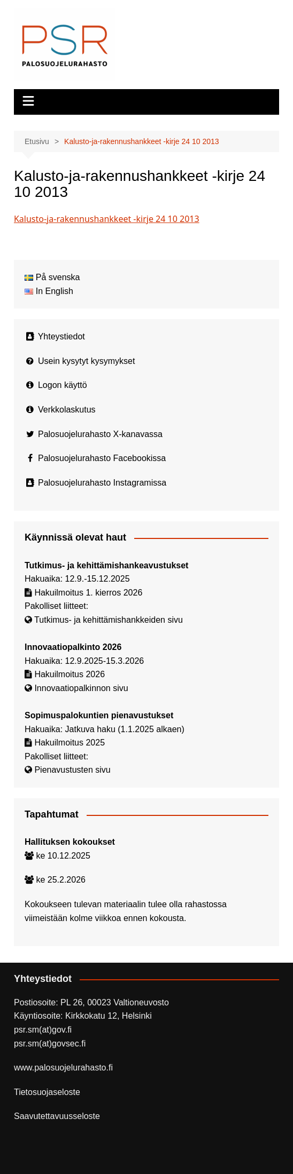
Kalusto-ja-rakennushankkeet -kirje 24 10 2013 (106, 219)
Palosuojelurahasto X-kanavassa (100, 434)
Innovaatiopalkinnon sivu (81, 688)
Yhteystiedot (61, 336)
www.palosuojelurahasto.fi (63, 1067)
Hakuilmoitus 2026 (69, 674)
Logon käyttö (62, 385)
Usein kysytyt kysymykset (86, 361)
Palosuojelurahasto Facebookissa (102, 458)
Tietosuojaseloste (47, 1092)
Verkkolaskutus (67, 409)
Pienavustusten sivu (72, 769)
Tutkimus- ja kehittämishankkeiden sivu (108, 619)
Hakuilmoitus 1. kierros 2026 (88, 592)
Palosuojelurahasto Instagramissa (102, 482)
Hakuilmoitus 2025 (69, 742)
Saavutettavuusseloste (57, 1116)
